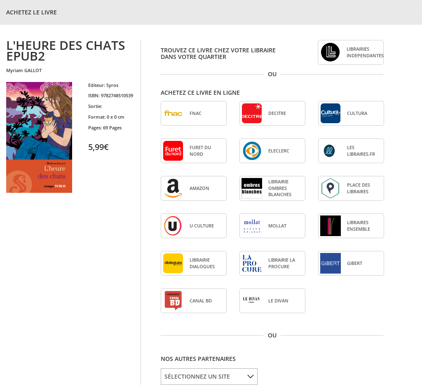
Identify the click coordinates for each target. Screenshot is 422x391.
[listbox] (209, 376)
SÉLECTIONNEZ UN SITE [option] (197, 376)
